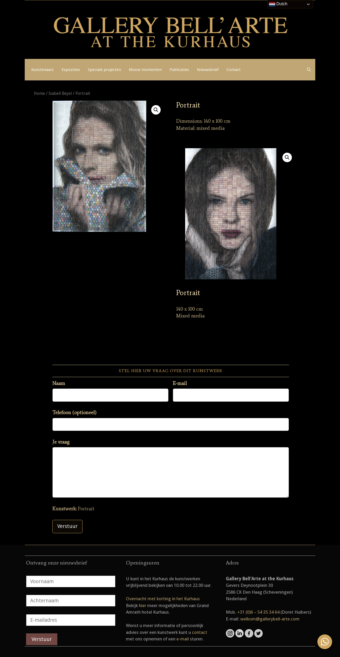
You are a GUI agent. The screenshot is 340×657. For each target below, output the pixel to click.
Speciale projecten (104, 69)
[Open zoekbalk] (308, 70)
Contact (233, 69)
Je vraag (60, 442)
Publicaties (179, 69)
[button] (156, 110)
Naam (58, 383)
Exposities (71, 69)
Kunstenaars (42, 69)
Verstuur (67, 526)
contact (199, 632)
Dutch (278, 4)
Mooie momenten (145, 69)
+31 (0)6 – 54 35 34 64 (258, 612)
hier (142, 605)
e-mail (182, 638)
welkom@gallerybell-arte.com (270, 619)
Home (39, 93)
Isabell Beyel (60, 93)
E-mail (180, 383)
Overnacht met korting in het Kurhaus (163, 598)
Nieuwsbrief (208, 69)
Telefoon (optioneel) (74, 412)
